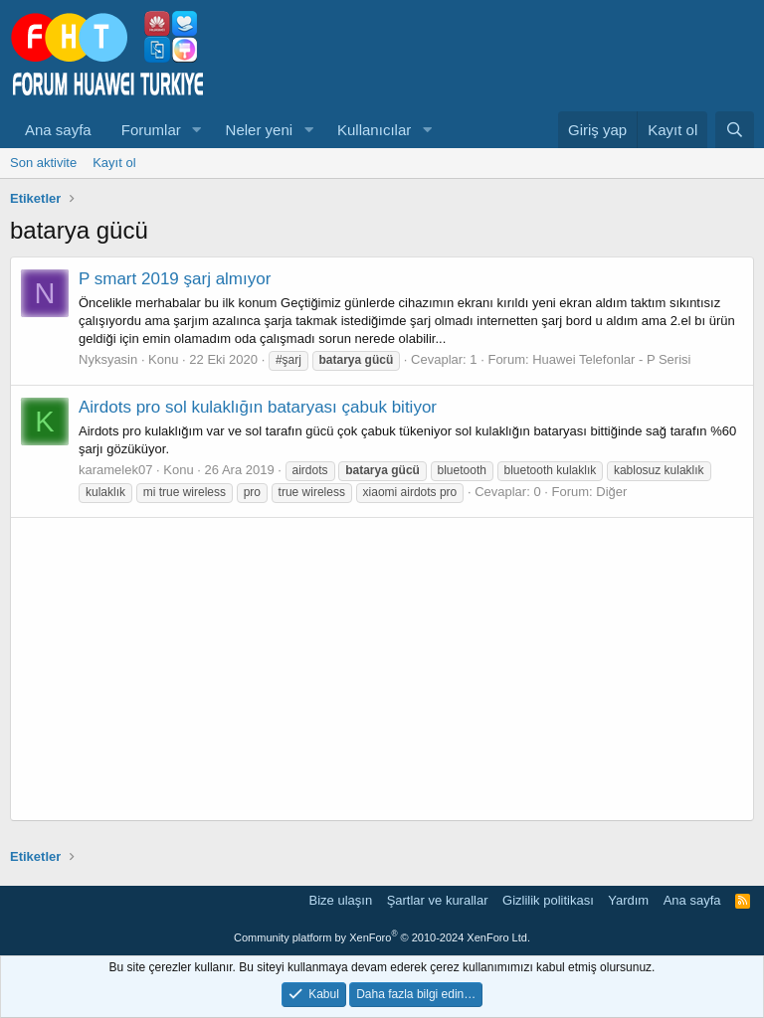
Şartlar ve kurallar (437, 900)
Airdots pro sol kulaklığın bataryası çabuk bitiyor (258, 407)
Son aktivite (43, 162)
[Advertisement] (382, 669)
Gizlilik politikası (548, 900)
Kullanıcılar (374, 129)
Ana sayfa (58, 129)
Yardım (628, 900)
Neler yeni (259, 129)
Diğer (611, 491)
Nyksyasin (108, 359)
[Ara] (734, 129)
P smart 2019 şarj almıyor (175, 278)
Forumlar (151, 129)
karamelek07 (115, 469)
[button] (197, 129)
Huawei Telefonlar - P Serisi (611, 359)
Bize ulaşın (341, 900)
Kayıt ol (114, 162)
